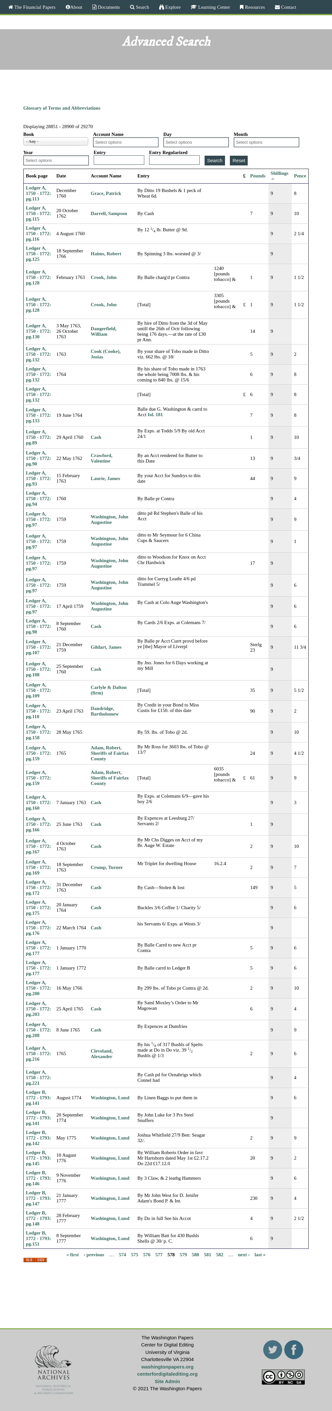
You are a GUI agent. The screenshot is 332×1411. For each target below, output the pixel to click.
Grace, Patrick (106, 193)
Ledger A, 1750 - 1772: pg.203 (38, 1009)
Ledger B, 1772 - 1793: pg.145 (38, 1158)
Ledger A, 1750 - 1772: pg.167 (38, 846)
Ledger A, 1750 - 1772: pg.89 (38, 437)
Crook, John (104, 277)
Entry (100, 152)
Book (28, 134)
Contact (288, 7)
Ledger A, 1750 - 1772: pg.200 (38, 988)
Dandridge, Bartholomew (105, 711)
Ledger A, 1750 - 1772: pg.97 (38, 519)
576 (146, 1254)
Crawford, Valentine (102, 458)
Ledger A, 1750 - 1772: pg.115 (38, 213)
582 (219, 1254)
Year (28, 152)
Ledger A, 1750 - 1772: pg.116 (38, 233)
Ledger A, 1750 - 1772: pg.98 (38, 626)
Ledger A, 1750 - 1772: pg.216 (38, 1053)
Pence (300, 175)
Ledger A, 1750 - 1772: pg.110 (38, 711)
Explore (172, 7)
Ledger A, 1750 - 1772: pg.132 (38, 354)
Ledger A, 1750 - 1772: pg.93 (38, 478)
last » (260, 1254)
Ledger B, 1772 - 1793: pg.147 (38, 1198)
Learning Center (213, 7)
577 (159, 1254)
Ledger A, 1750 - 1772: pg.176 (38, 928)
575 (134, 1254)
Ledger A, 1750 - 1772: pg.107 (38, 647)
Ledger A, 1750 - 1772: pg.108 (38, 669)
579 (183, 1254)
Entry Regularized (168, 152)
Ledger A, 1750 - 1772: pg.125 (38, 254)
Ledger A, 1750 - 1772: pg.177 (38, 948)
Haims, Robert (106, 253)
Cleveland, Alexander (102, 1053)
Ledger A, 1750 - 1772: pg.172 (38, 887)
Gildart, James (106, 647)
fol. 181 (155, 414)
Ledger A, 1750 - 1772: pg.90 (38, 458)
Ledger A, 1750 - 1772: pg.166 (38, 824)
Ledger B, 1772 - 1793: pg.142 (38, 1138)
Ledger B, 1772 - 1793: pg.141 (38, 1098)
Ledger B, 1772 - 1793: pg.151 (38, 1238)
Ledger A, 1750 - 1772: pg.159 (38, 753)
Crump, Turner (107, 867)
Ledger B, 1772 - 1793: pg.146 (38, 1178)
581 (207, 1254)
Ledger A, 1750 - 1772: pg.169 (38, 867)
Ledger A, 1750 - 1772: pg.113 (38, 193)
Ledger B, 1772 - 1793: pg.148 (38, 1218)
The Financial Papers (34, 7)
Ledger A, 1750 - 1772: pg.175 (38, 907)
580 (195, 1254)
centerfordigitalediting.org (167, 1374)
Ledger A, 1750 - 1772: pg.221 (38, 1077)
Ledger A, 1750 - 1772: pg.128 (38, 277)
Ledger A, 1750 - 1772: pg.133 (38, 415)
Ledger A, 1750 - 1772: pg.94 (38, 498)
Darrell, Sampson (109, 213)
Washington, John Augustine (109, 519)
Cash (96, 437)
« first (72, 1254)
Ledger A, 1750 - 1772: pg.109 (38, 690)
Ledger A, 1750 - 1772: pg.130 (38, 331)
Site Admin (167, 1381)
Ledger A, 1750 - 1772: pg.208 (38, 1030)
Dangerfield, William (104, 331)
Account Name (108, 134)
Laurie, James (105, 478)
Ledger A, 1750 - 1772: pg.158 (38, 732)
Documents (108, 7)
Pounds (258, 175)
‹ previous (94, 1254)
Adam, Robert (106, 747)
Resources (254, 7)
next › (244, 1254)
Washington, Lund (110, 1097)
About (76, 7)
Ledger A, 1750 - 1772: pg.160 (38, 802)
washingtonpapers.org (167, 1366)
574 (122, 1254)
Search (142, 7)
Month (241, 134)
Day (167, 134)
